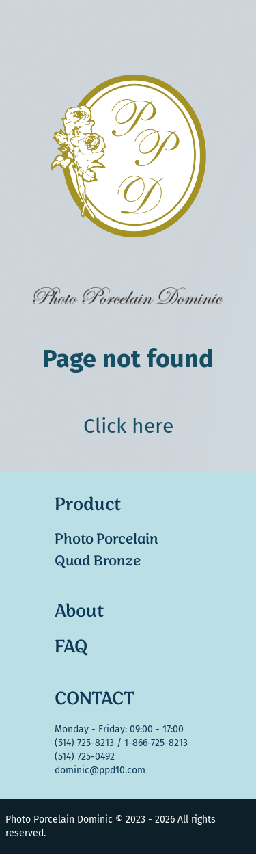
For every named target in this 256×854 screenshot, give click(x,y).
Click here (128, 426)
